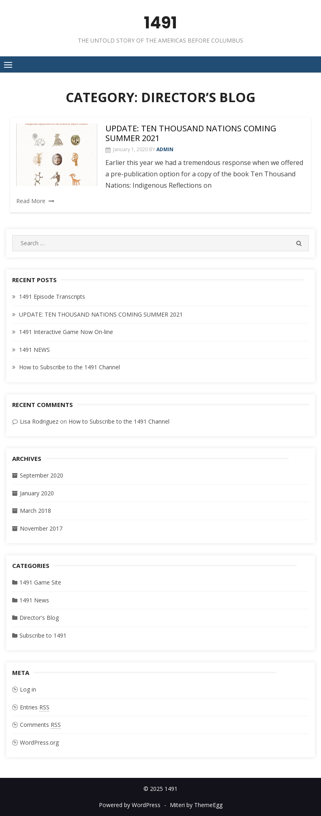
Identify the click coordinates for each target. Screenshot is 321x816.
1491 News (34, 600)
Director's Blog (39, 617)
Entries (34, 707)
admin (164, 149)
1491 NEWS (34, 349)
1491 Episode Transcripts (52, 296)
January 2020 (37, 493)
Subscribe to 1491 (42, 635)
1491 (160, 22)
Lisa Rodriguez (39, 421)
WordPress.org (39, 742)
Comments (40, 725)
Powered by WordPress (129, 805)
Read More (30, 201)
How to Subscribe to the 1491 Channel (69, 367)
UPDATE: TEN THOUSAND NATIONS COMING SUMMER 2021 (190, 133)
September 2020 (41, 475)
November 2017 (41, 528)
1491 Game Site (40, 582)
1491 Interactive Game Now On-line (66, 332)
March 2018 (35, 510)
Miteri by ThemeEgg (196, 805)
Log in (28, 689)
